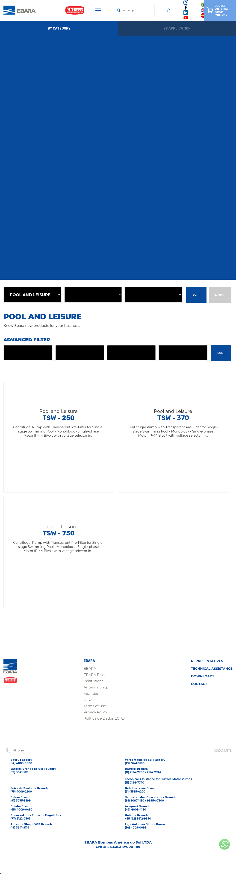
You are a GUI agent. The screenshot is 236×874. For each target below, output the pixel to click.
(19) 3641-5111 (19, 772)
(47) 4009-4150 (135, 809)
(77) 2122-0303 (20, 818)
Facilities (91, 693)
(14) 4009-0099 (136, 827)
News (88, 699)
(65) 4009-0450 (21, 809)
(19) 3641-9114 (19, 827)
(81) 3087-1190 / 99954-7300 (144, 800)
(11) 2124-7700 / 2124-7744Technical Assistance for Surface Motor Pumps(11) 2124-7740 (158, 777)
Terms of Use (95, 706)
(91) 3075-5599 (20, 800)
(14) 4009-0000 (21, 763)
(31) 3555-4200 (135, 791)
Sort (196, 294)
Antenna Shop (96, 687)
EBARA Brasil (95, 675)
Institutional (94, 681)
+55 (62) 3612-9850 (138, 818)
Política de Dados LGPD (104, 718)
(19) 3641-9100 (135, 763)
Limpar (220, 294)
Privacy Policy (95, 712)
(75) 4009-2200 (21, 791)
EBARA (90, 668)
